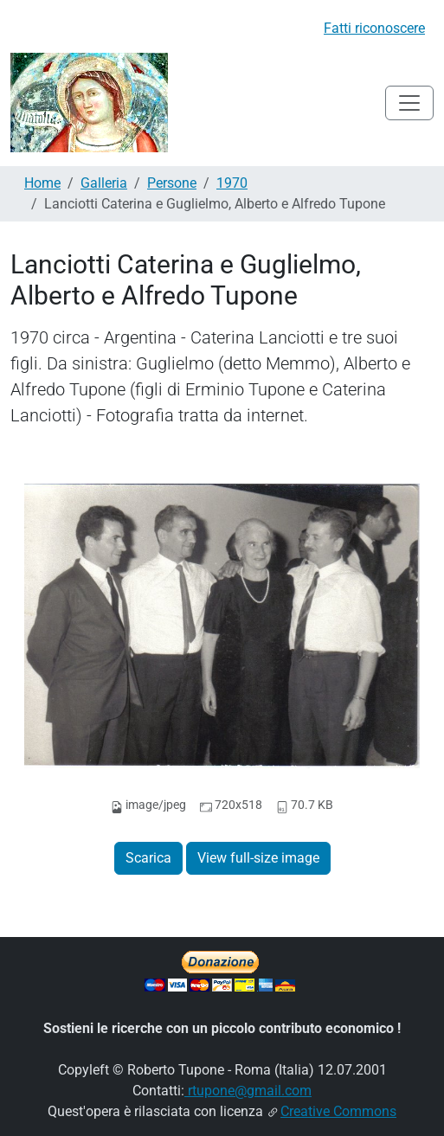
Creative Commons (338, 1111)
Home (42, 183)
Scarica (148, 858)
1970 (232, 183)
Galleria (103, 183)
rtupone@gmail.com (248, 1090)
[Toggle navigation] (409, 103)
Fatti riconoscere (374, 28)
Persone (171, 183)
